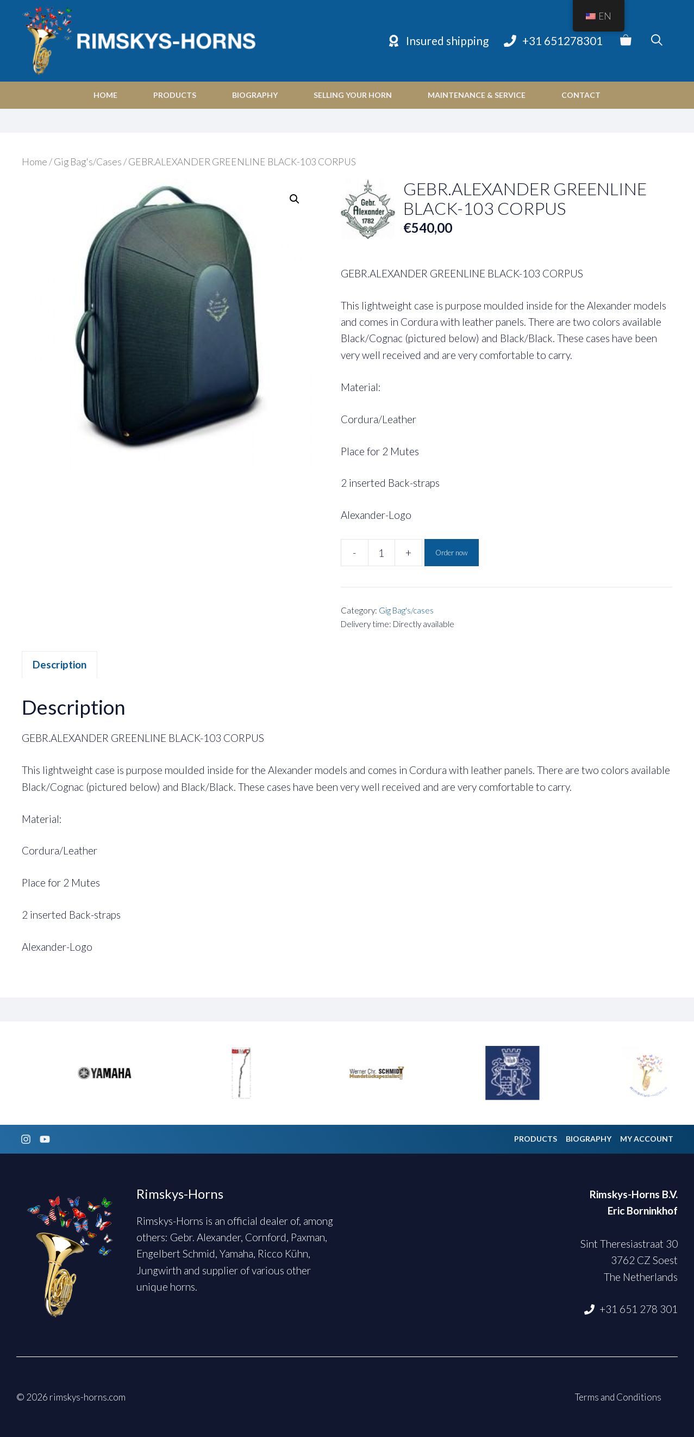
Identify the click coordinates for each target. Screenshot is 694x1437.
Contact (581, 95)
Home (105, 95)
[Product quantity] (381, 552)
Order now (451, 552)
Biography (255, 95)
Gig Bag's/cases (406, 610)
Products (174, 95)
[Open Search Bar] (656, 41)
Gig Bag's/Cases (88, 162)
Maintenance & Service (477, 95)
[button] (294, 199)
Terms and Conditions (618, 1397)
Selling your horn (353, 95)
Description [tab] (59, 664)
